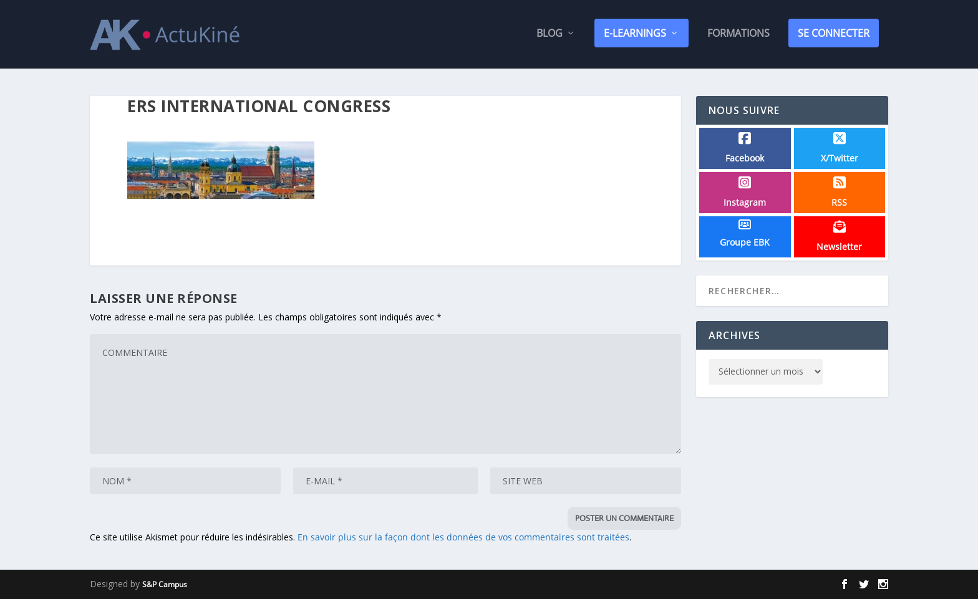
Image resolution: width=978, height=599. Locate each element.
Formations (738, 36)
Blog (549, 36)
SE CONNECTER (833, 35)
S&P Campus (164, 584)
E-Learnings (635, 35)
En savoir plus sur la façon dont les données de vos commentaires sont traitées (463, 538)
